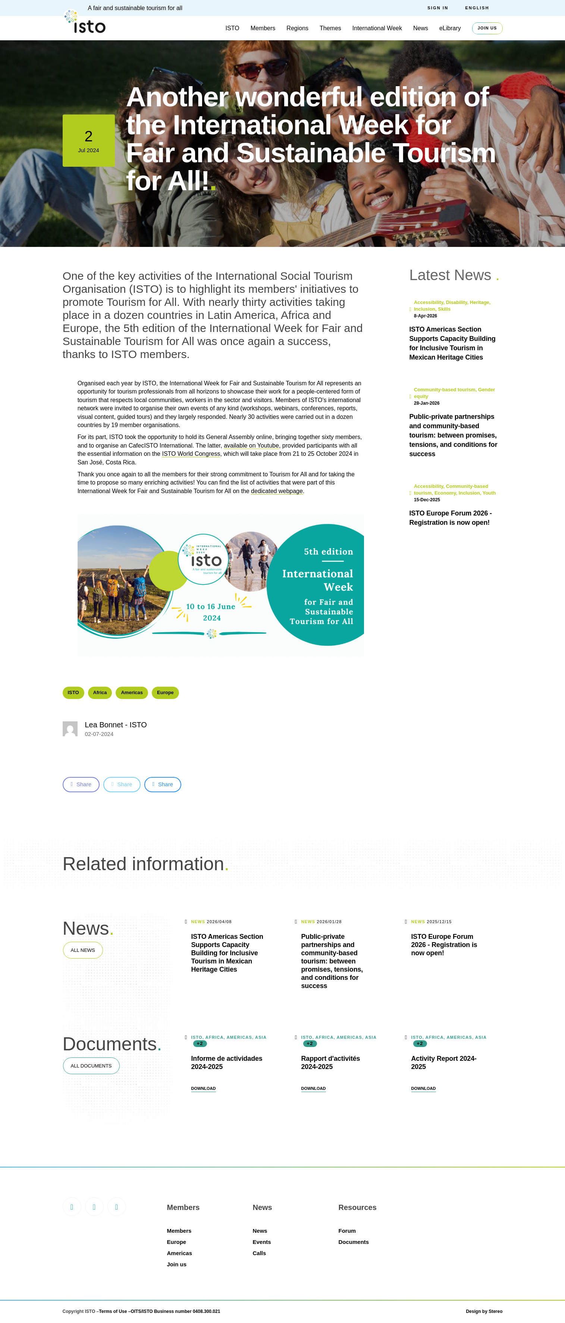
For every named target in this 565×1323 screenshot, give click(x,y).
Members (263, 28)
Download (203, 1088)
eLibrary (450, 28)
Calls (259, 1253)
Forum (347, 1231)
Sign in (437, 8)
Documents (354, 1242)
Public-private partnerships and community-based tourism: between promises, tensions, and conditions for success (332, 961)
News (420, 28)
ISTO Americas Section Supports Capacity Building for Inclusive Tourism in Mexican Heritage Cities (227, 953)
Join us (487, 28)
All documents (91, 1066)
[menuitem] (484, 8)
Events (262, 1242)
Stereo (495, 1311)
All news (83, 950)
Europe (165, 692)
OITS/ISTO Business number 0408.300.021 (175, 1311)
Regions (297, 28)
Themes (330, 28)
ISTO (232, 28)
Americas (132, 692)
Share (81, 784)
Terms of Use (113, 1311)
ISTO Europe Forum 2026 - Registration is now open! (444, 945)
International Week (377, 28)
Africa (100, 692)
